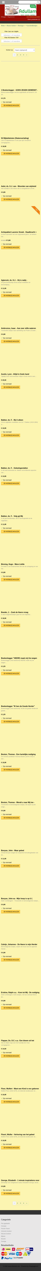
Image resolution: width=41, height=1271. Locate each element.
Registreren (10, 17)
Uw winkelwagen (33, 17)
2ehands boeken (6, 1231)
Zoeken (37, 2)
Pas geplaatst (5, 1223)
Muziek (3, 1239)
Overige (3, 1241)
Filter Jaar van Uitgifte (11, 31)
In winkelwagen (11, 105)
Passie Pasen (5, 1228)
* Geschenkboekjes (31, 25)
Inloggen (4, 17)
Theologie (21, 25)
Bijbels (3, 1236)
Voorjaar (3, 1226)
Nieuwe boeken (11, 25)
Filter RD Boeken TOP (11, 37)
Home (3, 25)
